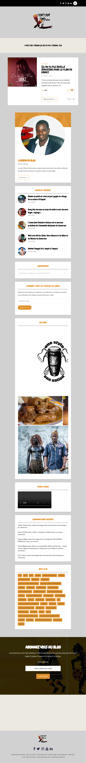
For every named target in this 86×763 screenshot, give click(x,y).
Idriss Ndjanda (23, 546)
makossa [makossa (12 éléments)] (44, 604)
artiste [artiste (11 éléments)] (38, 575)
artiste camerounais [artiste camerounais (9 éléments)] (49, 575)
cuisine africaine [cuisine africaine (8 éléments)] (39, 591)
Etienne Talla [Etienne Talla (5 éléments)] (50, 600)
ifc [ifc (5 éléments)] (58, 600)
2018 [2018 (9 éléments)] (25, 575)
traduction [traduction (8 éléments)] (57, 620)
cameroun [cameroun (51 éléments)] (30, 587)
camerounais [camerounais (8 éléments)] (41, 587)
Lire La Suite (48, 99)
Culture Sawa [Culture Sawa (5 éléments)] (48, 595)
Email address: (43, 662)
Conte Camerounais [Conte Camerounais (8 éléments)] (25, 591)
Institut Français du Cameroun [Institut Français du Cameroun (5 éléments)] (28, 604)
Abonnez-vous (25, 307)
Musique (44, 64)
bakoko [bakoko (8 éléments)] (61, 575)
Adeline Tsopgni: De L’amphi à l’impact (43, 248)
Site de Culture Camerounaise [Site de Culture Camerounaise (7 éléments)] (28, 616)
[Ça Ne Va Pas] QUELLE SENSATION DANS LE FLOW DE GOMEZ (56, 70)
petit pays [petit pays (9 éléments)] (34, 612)
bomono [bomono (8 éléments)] (21, 587)
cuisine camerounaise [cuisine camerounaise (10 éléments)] (54, 591)
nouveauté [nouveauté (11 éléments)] (40, 608)
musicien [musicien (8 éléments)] (52, 604)
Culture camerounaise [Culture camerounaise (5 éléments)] (34, 595)
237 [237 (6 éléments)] (20, 575)
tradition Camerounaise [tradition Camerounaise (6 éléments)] (43, 620)
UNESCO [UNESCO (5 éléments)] (21, 624)
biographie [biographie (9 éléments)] (45, 579)
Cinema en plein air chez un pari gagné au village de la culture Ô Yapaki (47, 198)
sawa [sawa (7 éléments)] (48, 612)
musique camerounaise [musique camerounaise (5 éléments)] (26, 608)
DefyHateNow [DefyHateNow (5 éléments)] (60, 595)
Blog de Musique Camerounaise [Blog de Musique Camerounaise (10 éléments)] (50, 583)
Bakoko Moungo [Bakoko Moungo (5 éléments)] (24, 579)
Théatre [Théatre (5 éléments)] (21, 620)
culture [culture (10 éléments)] (21, 595)
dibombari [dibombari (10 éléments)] (22, 600)
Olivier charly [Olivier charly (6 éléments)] (23, 612)
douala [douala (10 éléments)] (31, 600)
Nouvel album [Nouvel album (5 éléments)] (51, 608)
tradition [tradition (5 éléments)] (30, 620)
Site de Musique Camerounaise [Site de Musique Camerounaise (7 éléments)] (49, 616)
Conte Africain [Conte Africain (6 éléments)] (52, 587)
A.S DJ (20, 555)
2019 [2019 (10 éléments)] (31, 575)
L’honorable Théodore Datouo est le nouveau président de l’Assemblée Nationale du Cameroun (47, 224)
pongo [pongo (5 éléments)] (42, 612)
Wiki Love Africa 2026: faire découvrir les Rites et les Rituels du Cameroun (48, 237)
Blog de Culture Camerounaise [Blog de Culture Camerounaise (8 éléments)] (28, 583)
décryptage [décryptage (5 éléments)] (39, 600)
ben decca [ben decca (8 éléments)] (35, 579)
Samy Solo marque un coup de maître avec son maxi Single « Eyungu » (48, 211)
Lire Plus (22, 177)
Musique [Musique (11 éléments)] (61, 604)
